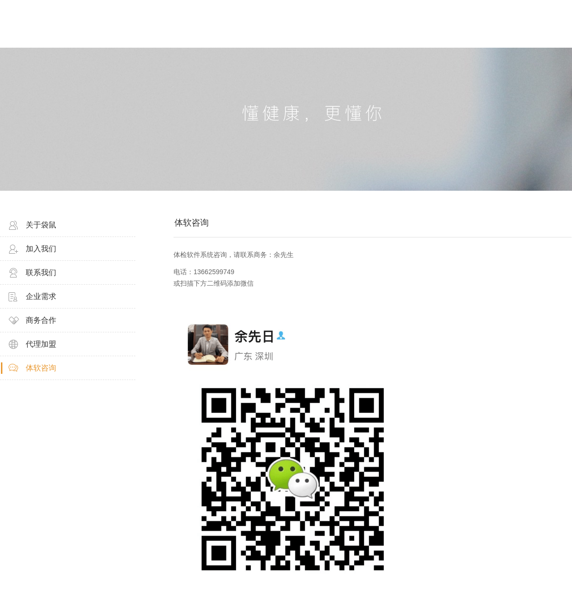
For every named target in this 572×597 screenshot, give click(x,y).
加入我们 (41, 249)
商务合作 (41, 320)
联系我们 (41, 272)
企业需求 (41, 296)
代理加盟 (41, 344)
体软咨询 (41, 368)
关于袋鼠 (41, 225)
